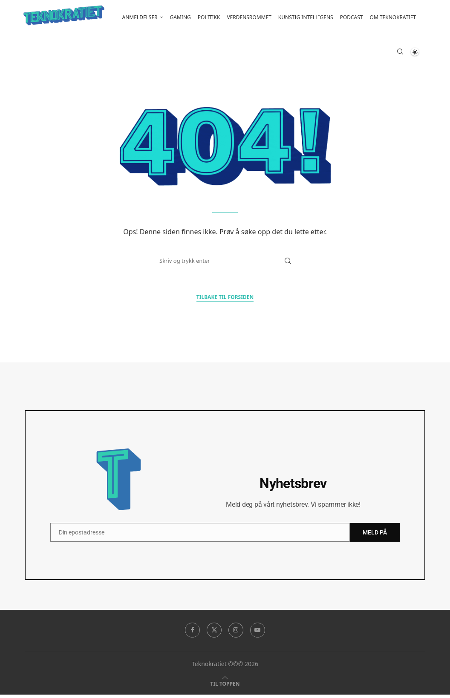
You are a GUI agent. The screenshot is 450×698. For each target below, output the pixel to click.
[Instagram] (236, 633)
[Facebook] (192, 633)
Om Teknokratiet (393, 17)
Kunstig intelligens (305, 17)
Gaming (180, 17)
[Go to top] (225, 687)
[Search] (400, 53)
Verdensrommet (249, 17)
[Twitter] (214, 633)
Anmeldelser (140, 17)
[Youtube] (257, 633)
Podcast (351, 17)
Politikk (209, 17)
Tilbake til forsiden (225, 300)
